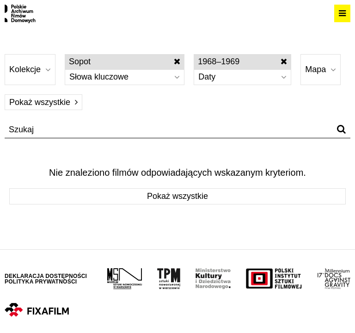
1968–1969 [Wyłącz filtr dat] (242, 61)
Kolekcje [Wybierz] (30, 69)
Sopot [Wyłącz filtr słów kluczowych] (124, 61)
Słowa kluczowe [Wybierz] (124, 76)
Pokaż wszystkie (43, 102)
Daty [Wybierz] (242, 76)
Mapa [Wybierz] (320, 69)
